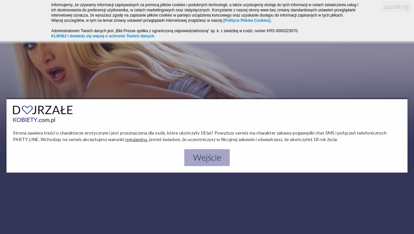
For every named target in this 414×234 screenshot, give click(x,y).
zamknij (396, 6)
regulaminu (136, 139)
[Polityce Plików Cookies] (246, 20)
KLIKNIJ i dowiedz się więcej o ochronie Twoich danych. (103, 36)
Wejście (207, 157)
